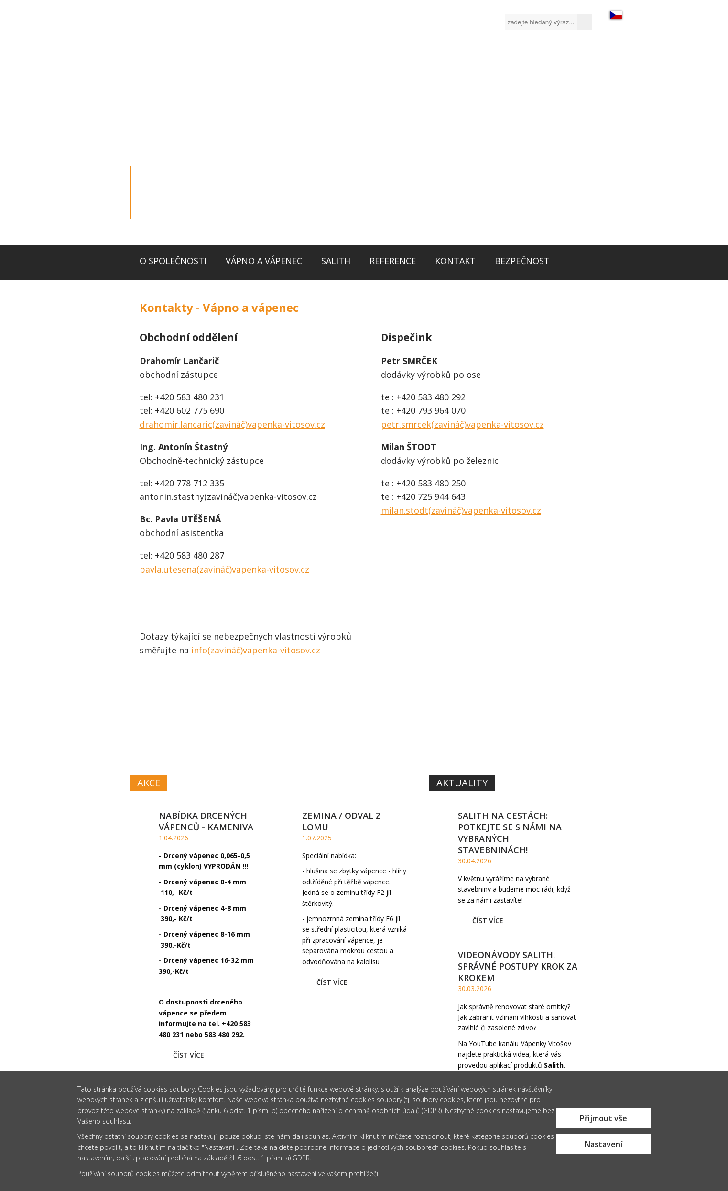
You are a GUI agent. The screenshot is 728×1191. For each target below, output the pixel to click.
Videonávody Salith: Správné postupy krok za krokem (517, 966)
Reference (392, 260)
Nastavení (603, 1144)
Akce (148, 782)
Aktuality (462, 782)
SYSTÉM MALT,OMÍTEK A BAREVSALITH (505, 717)
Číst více (188, 1054)
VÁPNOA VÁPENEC (247, 717)
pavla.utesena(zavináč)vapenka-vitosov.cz (224, 569)
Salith (335, 260)
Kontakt (455, 260)
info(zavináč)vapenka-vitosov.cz (255, 650)
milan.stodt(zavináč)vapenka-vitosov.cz (461, 510)
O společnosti (173, 260)
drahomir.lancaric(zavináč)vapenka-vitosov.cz (232, 424)
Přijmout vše (603, 1118)
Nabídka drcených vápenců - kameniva (206, 821)
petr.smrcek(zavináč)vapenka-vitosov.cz (462, 424)
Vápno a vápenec (264, 260)
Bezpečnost (522, 260)
